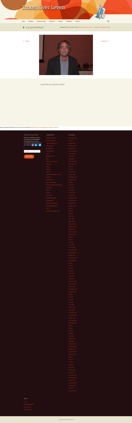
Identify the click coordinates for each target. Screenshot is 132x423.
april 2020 (71, 187)
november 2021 (72, 164)
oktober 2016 (72, 286)
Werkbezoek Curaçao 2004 (85, 27)
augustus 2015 (72, 323)
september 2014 (73, 351)
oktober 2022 (72, 148)
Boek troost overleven (52, 161)
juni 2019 (71, 211)
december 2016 (72, 281)
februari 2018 (72, 247)
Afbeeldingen (49, 146)
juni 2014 (71, 359)
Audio (47, 153)
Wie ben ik (52, 21)
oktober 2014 (72, 349)
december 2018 (72, 224)
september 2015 (73, 320)
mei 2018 (71, 242)
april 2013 (71, 388)
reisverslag (49, 195)
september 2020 (73, 177)
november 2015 (72, 315)
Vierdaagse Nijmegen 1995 (53, 211)
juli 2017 (70, 263)
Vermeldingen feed (29, 404)
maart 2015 (71, 336)
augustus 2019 (72, 205)
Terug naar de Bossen (51, 203)
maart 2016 (71, 304)
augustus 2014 (72, 354)
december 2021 (72, 161)
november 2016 (72, 284)
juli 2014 (70, 357)
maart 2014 (71, 367)
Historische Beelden (51, 182)
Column (48, 166)
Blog (23, 21)
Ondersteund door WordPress (66, 419)
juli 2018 (70, 237)
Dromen (48, 169)
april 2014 (71, 364)
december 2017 (72, 250)
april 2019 (71, 216)
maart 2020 (71, 190)
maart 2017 (71, 273)
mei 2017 (71, 268)
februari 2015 (72, 338)
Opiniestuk (49, 187)
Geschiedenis (49, 179)
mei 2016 (71, 299)
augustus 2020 (72, 179)
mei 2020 (71, 185)
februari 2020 (72, 192)
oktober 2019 (72, 203)
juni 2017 (71, 265)
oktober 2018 (72, 229)
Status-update (49, 200)
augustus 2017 (72, 260)
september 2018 (73, 232)
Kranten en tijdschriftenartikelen (54, 185)
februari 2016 (72, 307)
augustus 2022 (72, 153)
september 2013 (73, 383)
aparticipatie (49, 148)
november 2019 (72, 200)
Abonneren (29, 156)
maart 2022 (71, 156)
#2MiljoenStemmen (51, 138)
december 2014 (72, 344)
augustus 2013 (72, 385)
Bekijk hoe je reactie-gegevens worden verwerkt (44, 127)
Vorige (25, 41)
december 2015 (72, 312)
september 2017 (73, 258)
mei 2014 (71, 362)
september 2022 (73, 151)
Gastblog (30, 21)
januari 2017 (71, 278)
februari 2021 (72, 172)
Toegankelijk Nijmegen (51, 205)
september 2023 (73, 138)
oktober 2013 (72, 380)
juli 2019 (70, 208)
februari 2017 (72, 276)
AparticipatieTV (50, 151)
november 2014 (72, 346)
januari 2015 (71, 341)
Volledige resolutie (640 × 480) (102, 27)
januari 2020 (71, 195)
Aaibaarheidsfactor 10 (51, 143)
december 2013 (72, 375)
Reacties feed (27, 407)
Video (47, 208)
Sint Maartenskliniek (51, 198)
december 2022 (72, 146)
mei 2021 (71, 169)
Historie (60, 21)
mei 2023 (71, 140)
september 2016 (73, 289)
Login (25, 401)
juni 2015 (71, 328)
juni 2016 (71, 297)
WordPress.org (28, 409)
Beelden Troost (50, 156)
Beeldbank (69, 21)
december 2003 (72, 390)
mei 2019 (71, 213)
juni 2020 (71, 182)
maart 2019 (71, 218)
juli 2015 (70, 325)
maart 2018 (71, 245)
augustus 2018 (72, 234)
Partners (77, 21)
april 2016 (71, 302)
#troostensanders (50, 140)
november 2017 (72, 252)
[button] (66, 55)
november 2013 (72, 377)
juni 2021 (71, 166)
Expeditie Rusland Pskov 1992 (53, 174)
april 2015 (71, 333)
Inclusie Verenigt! (41, 21)
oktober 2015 (72, 318)
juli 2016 (70, 294)
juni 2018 (71, 239)
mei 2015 (71, 331)
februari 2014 (72, 370)
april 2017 (71, 271)
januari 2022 (71, 159)
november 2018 (72, 226)
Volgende (105, 41)
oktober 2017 (72, 255)
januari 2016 (71, 310)
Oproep (48, 190)
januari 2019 (71, 221)
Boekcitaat (49, 164)
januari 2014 (71, 372)
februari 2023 (72, 143)
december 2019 (72, 198)
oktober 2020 (72, 174)
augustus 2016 (72, 291)
